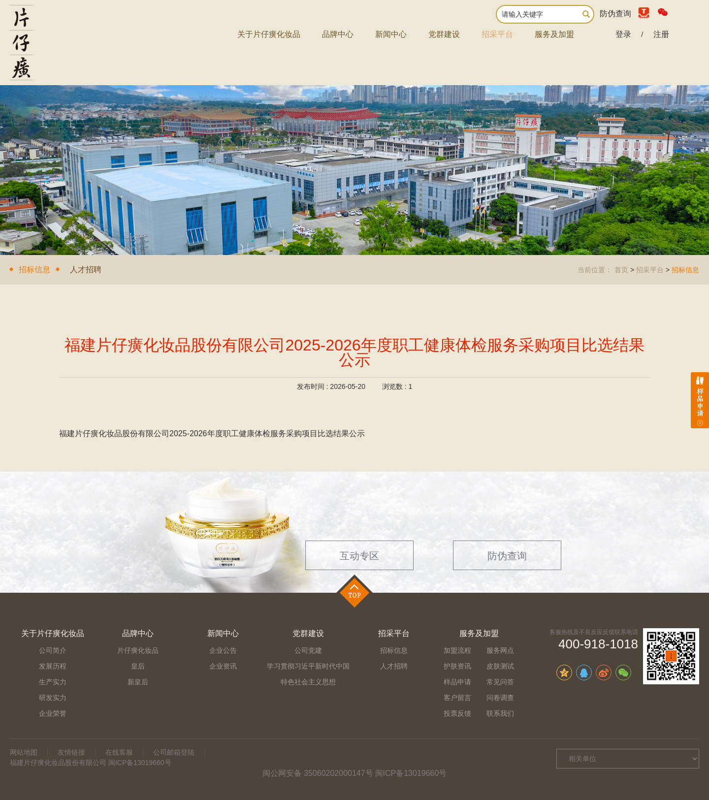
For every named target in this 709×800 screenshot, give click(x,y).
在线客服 (119, 752)
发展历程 (52, 666)
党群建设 (444, 34)
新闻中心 (391, 34)
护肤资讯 (457, 666)
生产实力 (52, 682)
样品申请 (457, 682)
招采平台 (497, 34)
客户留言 (457, 698)
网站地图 (23, 752)
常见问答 (500, 682)
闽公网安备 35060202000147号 (317, 773)
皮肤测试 (500, 666)
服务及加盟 (554, 34)
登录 (623, 34)
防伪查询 (615, 13)
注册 (661, 34)
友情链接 (71, 752)
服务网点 (500, 650)
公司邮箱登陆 (173, 752)
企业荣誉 (52, 713)
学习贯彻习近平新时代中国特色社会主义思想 (308, 674)
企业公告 (223, 650)
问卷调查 (500, 698)
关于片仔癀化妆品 (268, 34)
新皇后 (138, 682)
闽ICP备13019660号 (411, 773)
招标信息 (34, 269)
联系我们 (500, 713)
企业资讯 (223, 666)
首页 (621, 270)
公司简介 (52, 650)
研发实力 (52, 698)
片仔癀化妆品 (138, 650)
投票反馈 (457, 713)
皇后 (138, 666)
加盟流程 (457, 650)
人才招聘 (85, 269)
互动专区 (359, 555)
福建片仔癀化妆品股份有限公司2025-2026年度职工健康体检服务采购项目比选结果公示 (212, 433)
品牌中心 (338, 34)
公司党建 (308, 650)
